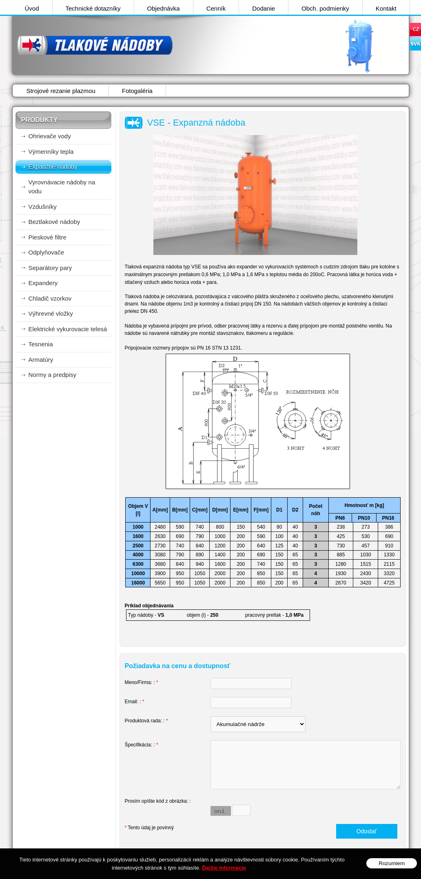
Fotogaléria (137, 90)
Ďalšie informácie (224, 868)
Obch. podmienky (325, 8)
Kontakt (386, 8)
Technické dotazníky (93, 8)
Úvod (32, 8)
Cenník (216, 8)
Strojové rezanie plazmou (61, 90)
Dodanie (263, 8)
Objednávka (163, 8)
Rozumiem (392, 863)
